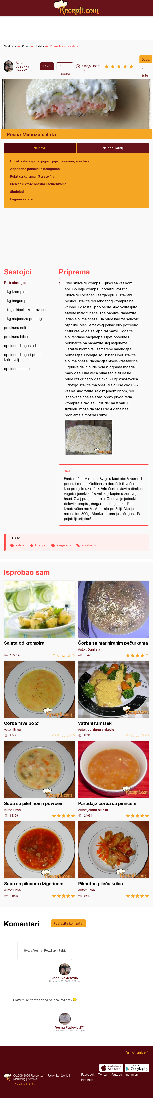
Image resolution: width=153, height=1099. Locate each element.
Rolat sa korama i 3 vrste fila (32, 176)
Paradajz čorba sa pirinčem (113, 779)
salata (20, 545)
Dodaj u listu (145, 60)
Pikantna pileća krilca (113, 859)
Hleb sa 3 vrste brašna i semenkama (38, 184)
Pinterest (87, 1080)
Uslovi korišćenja (58, 1076)
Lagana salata (21, 199)
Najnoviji (40, 148)
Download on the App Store (111, 1069)
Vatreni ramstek (113, 699)
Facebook (87, 1075)
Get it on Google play (137, 1069)
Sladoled (17, 191)
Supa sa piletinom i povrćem (39, 779)
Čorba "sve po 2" (39, 699)
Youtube (116, 1075)
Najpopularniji (113, 148)
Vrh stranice (136, 1053)
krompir (40, 545)
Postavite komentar (68, 923)
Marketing (19, 1080)
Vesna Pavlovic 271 (70, 1028)
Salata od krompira (39, 619)
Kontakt (32, 1080)
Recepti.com (76, 8)
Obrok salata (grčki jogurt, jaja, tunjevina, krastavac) (51, 161)
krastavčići (89, 545)
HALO (30, 1085)
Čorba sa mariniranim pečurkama (113, 619)
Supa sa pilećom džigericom (39, 859)
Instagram (132, 1075)
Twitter (102, 1075)
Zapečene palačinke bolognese (35, 169)
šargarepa (64, 545)
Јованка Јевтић (22, 68)
